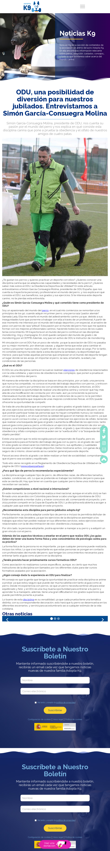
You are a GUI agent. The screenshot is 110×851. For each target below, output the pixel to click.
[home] (32, 6)
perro (45, 310)
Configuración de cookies (39, 719)
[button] (82, 6)
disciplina (28, 599)
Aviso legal (58, 719)
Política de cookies (73, 719)
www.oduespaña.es (32, 466)
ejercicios (69, 369)
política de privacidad (65, 702)
